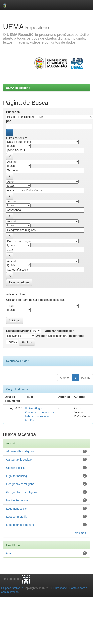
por (8, 121)
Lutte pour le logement (20, 524)
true (8, 553)
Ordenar (41, 335)
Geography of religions (20, 484)
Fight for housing (16, 476)
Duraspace (60, 588)
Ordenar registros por (59, 330)
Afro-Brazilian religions (20, 451)
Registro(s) (76, 335)
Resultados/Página (18, 330)
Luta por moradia (16, 516)
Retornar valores (19, 282)
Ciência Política (15, 467)
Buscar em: (13, 112)
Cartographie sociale (19, 459)
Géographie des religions (21, 492)
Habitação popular (17, 500)
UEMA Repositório (18, 87)
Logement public (16, 508)
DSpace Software (12, 588)
